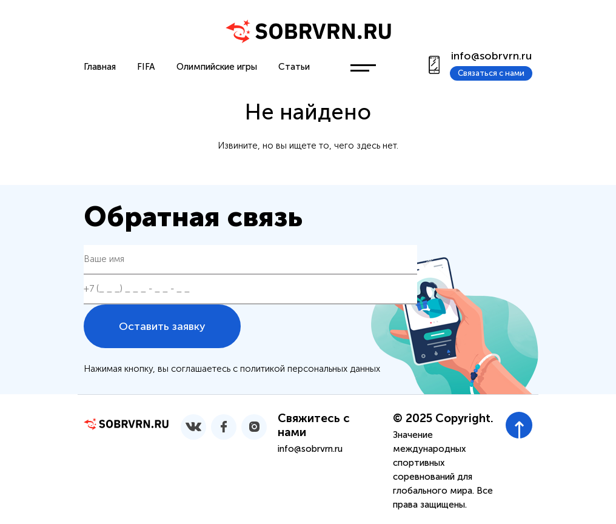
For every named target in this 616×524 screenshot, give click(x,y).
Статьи (294, 66)
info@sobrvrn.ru (491, 55)
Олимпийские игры (216, 66)
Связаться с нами (491, 73)
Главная (100, 66)
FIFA (146, 66)
